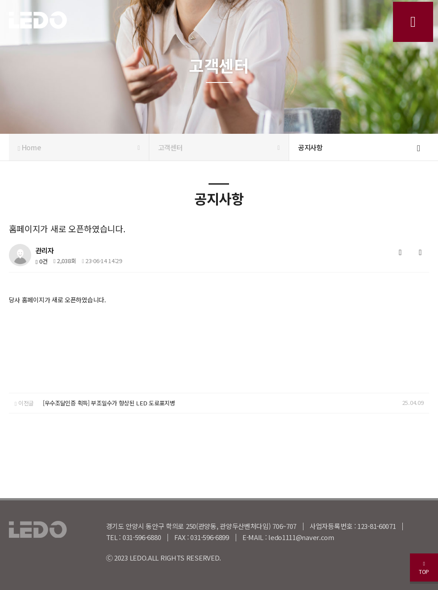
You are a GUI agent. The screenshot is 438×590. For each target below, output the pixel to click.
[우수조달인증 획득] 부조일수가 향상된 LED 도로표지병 (108, 403)
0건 (41, 261)
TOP (420, 564)
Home (79, 147)
